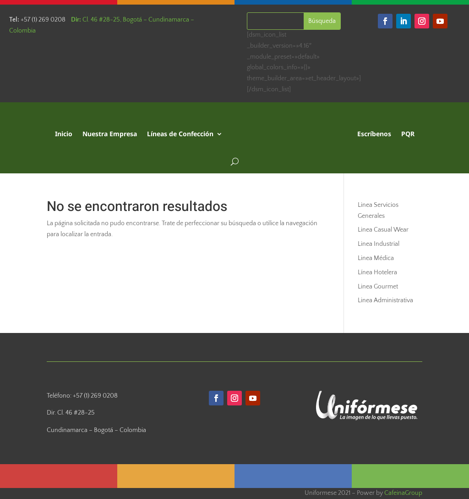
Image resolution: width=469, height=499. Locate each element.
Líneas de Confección (180, 133)
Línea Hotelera (377, 272)
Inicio (63, 133)
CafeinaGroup (403, 493)
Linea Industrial (378, 244)
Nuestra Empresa (109, 133)
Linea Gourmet (378, 286)
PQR (407, 133)
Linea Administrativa (385, 300)
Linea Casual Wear (383, 229)
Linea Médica (376, 258)
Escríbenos (374, 133)
